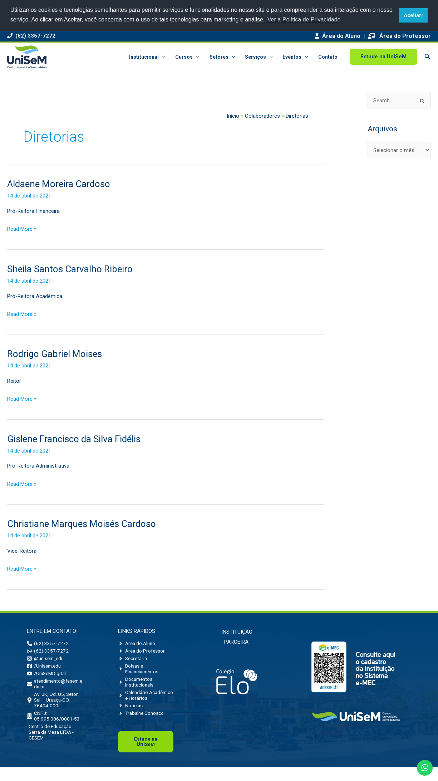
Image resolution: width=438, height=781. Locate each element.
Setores (222, 57)
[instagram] (47, 660)
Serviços (258, 57)
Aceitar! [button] (413, 15)
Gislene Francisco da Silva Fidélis (74, 439)
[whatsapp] (48, 652)
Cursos (187, 57)
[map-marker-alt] (54, 706)
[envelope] (54, 688)
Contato (328, 57)
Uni (145, 756)
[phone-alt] (48, 643)
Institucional (147, 57)
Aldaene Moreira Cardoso (58, 184)
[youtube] (47, 676)
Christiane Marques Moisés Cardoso (81, 523)
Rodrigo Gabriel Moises (54, 353)
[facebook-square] (45, 668)
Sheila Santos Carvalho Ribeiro (70, 269)
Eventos (295, 57)
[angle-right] (138, 643)
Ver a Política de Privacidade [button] (304, 19)
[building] (54, 723)
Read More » (21, 228)
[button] (162, 57)
